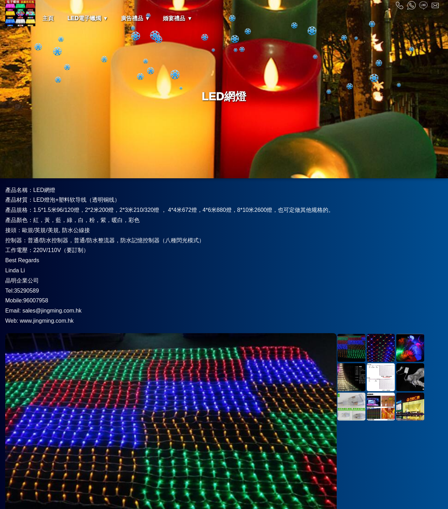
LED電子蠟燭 (84, 18)
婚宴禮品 (174, 18)
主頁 (48, 18)
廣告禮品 (132, 18)
